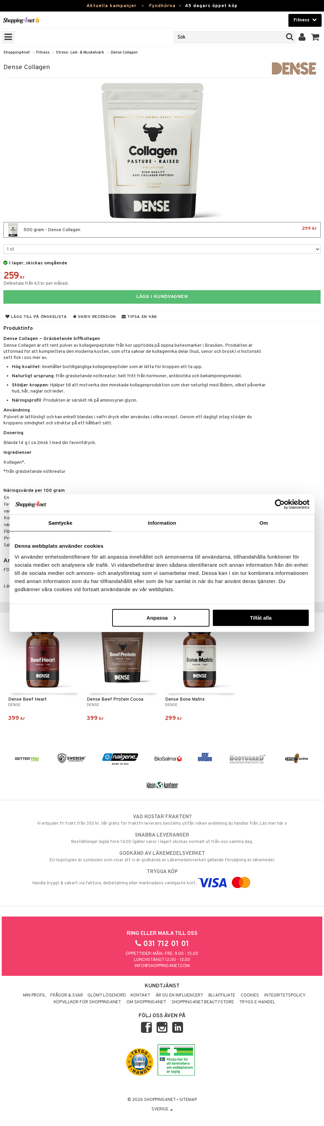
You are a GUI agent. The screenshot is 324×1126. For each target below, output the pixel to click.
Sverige (162, 1109)
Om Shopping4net (146, 1002)
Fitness (42, 52)
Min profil (34, 995)
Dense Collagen (124, 52)
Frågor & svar (66, 995)
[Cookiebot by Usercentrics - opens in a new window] (279, 504)
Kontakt (140, 995)
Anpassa (161, 617)
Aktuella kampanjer (111, 6)
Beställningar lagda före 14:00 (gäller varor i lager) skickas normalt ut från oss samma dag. (162, 838)
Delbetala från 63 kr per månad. (36, 283)
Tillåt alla (260, 617)
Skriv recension (94, 317)
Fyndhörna (162, 6)
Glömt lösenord (106, 995)
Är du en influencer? (179, 995)
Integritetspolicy (285, 995)
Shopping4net (16, 52)
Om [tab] (263, 523)
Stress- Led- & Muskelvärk (80, 52)
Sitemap (188, 1100)
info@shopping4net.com (162, 966)
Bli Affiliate (221, 995)
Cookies (250, 995)
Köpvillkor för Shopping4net (87, 1002)
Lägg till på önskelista (36, 317)
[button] (315, 37)
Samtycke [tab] (60, 523)
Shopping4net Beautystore (202, 1002)
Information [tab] (162, 523)
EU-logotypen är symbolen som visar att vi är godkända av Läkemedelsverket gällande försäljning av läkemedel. (162, 856)
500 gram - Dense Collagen (162, 230)
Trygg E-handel (257, 1002)
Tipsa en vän (139, 317)
